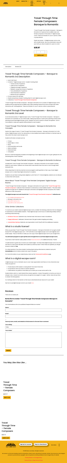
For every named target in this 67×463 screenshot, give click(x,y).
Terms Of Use (27, 460)
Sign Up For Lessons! (25, 444)
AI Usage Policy (38, 457)
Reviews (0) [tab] (18, 66)
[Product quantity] (40, 52)
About (17, 1)
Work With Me (44, 3)
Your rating (8, 324)
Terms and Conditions (42, 254)
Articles (39, 1)
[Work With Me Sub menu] (46, 2)
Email (7, 313)
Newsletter (24, 1)
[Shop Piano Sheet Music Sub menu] (34, 3)
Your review (9, 330)
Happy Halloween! (13, 219)
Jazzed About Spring (13, 222)
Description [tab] (8, 66)
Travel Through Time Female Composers (25, 100)
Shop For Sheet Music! (41, 444)
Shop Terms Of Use (38, 460)
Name (7, 307)
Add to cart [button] (7, 397)
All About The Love (13, 216)
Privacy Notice (29, 457)
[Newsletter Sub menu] (28, 1)
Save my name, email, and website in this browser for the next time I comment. (27, 321)
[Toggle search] (51, 3)
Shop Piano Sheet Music (31, 3)
